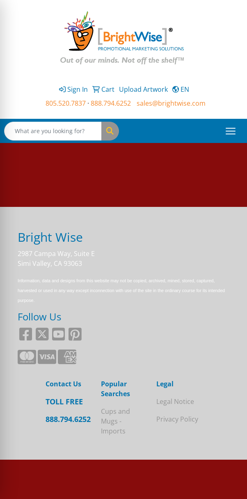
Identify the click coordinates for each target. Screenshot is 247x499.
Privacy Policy (177, 419)
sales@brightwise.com (171, 103)
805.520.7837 (66, 103)
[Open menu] (230, 131)
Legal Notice (175, 401)
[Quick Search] (53, 131)
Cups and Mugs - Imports (115, 421)
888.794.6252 (111, 103)
